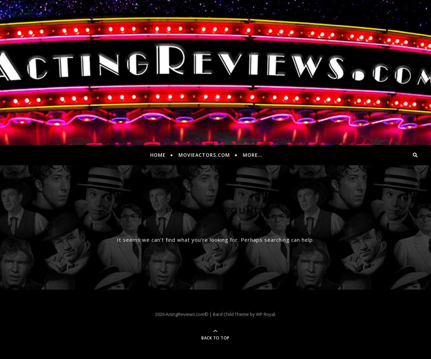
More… (252, 155)
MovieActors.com (204, 155)
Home (158, 155)
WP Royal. (266, 314)
